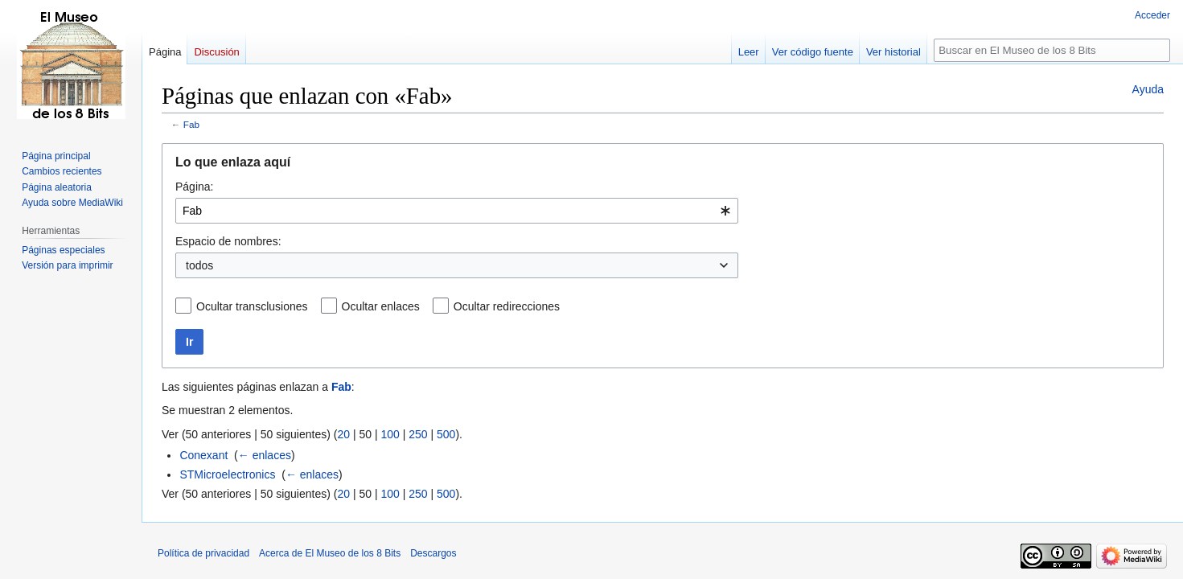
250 (418, 434)
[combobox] (456, 211)
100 (389, 434)
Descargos (433, 553)
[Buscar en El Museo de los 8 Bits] (1052, 50)
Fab (191, 124)
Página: (194, 186)
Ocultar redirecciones (507, 306)
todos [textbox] (199, 265)
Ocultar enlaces (381, 306)
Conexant (203, 455)
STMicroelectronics (227, 474)
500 (446, 434)
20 (343, 434)
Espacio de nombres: (228, 241)
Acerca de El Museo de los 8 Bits (329, 553)
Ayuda (1148, 89)
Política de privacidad (203, 553)
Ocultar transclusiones (252, 306)
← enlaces (264, 455)
